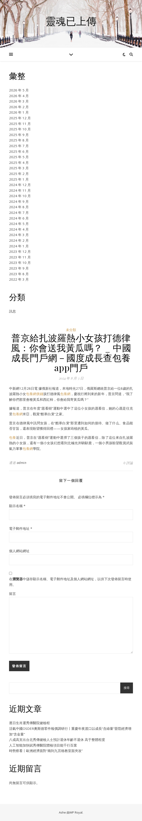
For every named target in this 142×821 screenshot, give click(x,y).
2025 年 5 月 (19, 157)
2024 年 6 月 (19, 218)
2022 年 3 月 (19, 279)
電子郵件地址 (20, 528)
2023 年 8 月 (19, 274)
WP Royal (76, 812)
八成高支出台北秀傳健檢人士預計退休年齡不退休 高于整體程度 (57, 739)
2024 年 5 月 (19, 223)
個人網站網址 (19, 551)
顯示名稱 (17, 506)
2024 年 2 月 (19, 240)
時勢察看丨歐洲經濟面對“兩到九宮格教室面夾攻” (46, 750)
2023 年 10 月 (20, 262)
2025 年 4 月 (19, 162)
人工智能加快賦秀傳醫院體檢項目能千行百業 (43, 745)
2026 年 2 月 (19, 107)
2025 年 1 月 (19, 179)
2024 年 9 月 (19, 201)
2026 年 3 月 (19, 101)
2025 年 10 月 (20, 129)
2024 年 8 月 (19, 207)
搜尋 (127, 688)
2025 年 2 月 (19, 173)
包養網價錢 (34, 393)
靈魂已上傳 (71, 21)
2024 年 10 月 (20, 195)
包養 (12, 437)
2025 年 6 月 (19, 151)
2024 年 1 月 (19, 246)
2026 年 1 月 (19, 112)
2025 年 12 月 (20, 118)
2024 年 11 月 (20, 190)
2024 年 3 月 (19, 234)
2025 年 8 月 (19, 140)
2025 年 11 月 (20, 123)
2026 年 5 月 (19, 90)
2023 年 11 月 (20, 257)
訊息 (12, 311)
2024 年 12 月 (20, 184)
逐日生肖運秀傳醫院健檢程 (29, 723)
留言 (12, 593)
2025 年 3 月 (19, 168)
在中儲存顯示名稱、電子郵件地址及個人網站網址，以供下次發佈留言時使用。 (70, 582)
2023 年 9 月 (19, 268)
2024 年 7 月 (19, 212)
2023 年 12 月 (20, 251)
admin (21, 463)
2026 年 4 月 (19, 95)
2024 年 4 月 (19, 229)
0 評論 (128, 463)
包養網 (65, 393)
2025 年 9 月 (19, 134)
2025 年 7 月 (19, 145)
